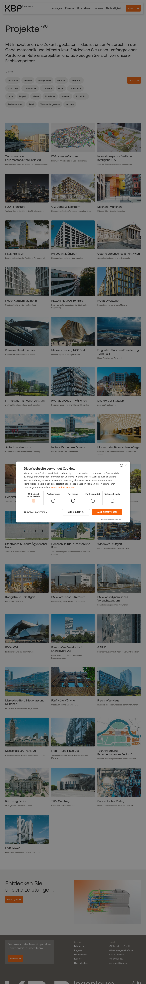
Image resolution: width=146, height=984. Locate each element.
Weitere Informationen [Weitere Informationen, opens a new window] (62, 487)
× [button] (125, 465)
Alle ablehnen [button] (76, 512)
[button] (35, 512)
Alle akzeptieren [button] (107, 512)
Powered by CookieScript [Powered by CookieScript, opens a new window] (111, 519)
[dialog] (73, 492)
